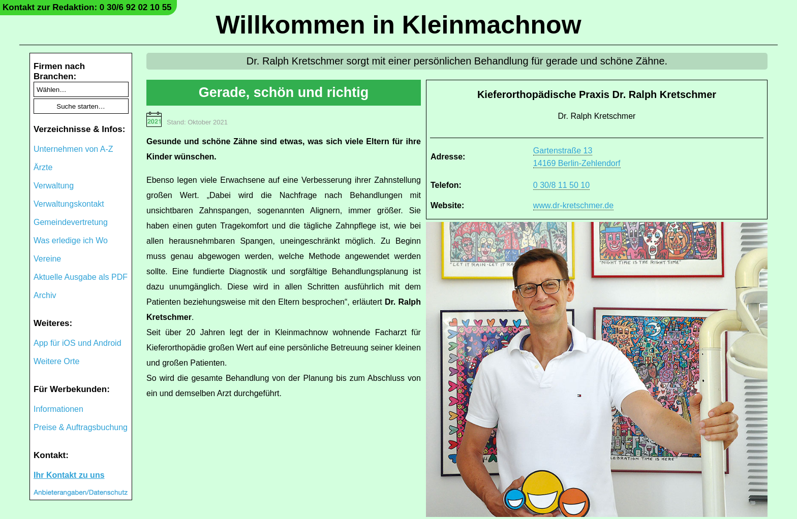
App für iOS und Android (77, 343)
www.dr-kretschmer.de (573, 205)
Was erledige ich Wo (71, 240)
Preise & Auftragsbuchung (81, 427)
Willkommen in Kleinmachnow (398, 25)
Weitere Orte (56, 361)
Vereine (47, 258)
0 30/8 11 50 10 (561, 185)
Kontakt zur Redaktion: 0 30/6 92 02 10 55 (87, 7)
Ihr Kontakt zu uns (69, 475)
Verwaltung (54, 185)
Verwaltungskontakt (69, 204)
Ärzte (43, 167)
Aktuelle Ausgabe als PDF (81, 277)
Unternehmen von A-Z (73, 149)
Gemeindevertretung (71, 222)
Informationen (58, 409)
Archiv (45, 295)
